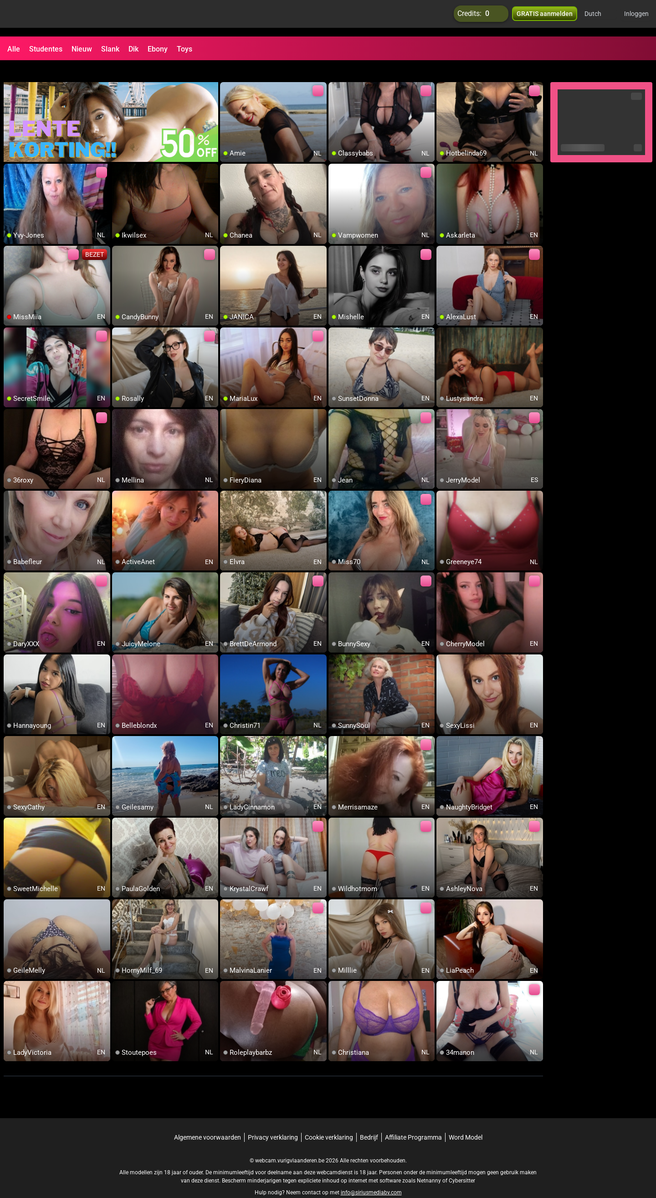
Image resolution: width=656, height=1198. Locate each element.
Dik (133, 49)
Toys (184, 49)
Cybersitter (462, 1164)
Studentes (45, 49)
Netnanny (429, 1164)
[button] (599, 18)
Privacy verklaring (273, 1120)
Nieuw (82, 49)
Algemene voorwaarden (207, 1120)
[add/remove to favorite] (227, 73)
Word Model (465, 1120)
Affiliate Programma (413, 1120)
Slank (110, 49)
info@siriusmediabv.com (371, 1175)
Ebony (158, 49)
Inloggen (636, 18)
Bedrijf (369, 1120)
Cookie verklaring (329, 1120)
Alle (13, 49)
